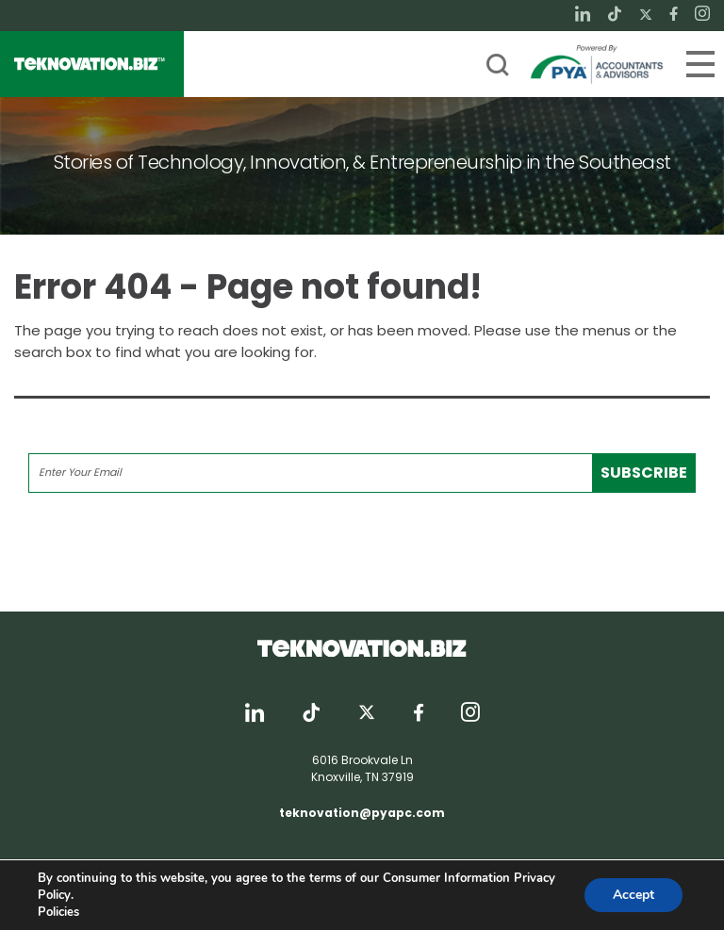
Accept (633, 895)
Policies (58, 912)
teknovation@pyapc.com (362, 813)
